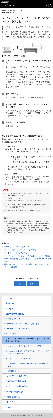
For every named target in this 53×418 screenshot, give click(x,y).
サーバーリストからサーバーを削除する (20, 250)
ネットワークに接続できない (16, 253)
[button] (50, 5)
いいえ (33, 284)
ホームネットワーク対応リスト (16, 247)
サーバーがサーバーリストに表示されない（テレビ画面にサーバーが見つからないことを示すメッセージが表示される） (27, 258)
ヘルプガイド (7, 5)
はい (20, 284)
